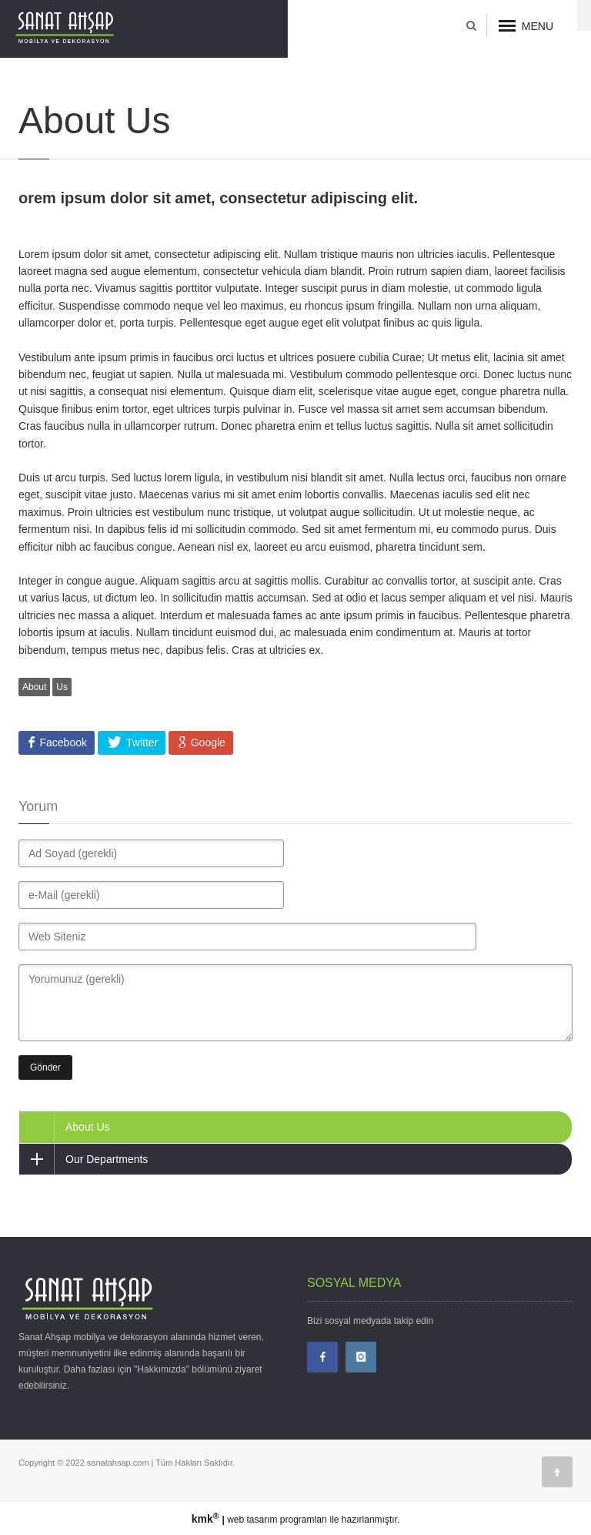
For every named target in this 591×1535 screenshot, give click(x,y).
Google (206, 742)
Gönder (45, 1067)
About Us (87, 1127)
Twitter (140, 742)
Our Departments (83, 1159)
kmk (207, 1519)
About (34, 687)
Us (62, 687)
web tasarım (252, 1519)
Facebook (62, 742)
